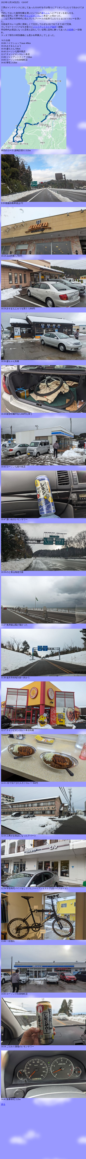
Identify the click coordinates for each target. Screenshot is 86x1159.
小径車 (70, 30)
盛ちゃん (45, 13)
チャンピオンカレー (34, 16)
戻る (3, 1104)
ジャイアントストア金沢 (44, 27)
